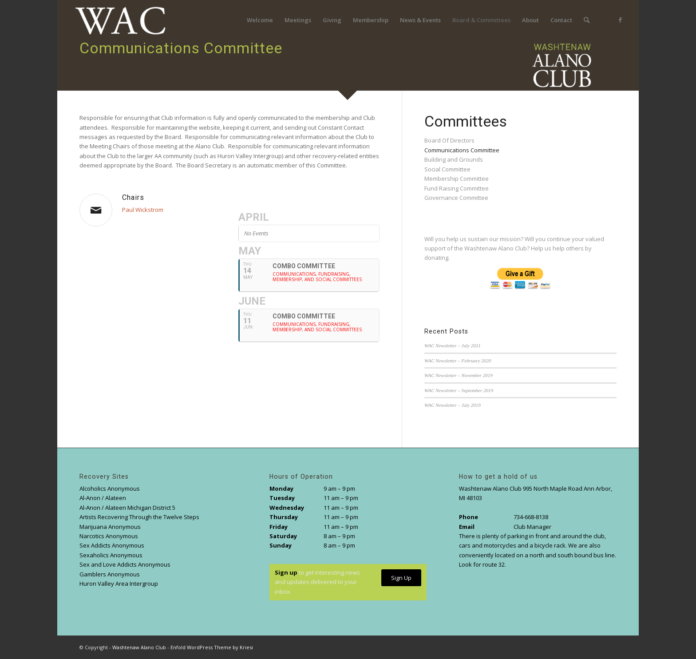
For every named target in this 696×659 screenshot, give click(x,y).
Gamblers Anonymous (109, 574)
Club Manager (532, 527)
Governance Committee (456, 198)
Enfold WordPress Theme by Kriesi (211, 647)
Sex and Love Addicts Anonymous (124, 564)
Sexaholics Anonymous (110, 555)
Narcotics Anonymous (108, 536)
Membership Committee (456, 179)
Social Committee (447, 169)
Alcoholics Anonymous (109, 488)
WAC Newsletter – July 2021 (452, 345)
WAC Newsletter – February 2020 (457, 360)
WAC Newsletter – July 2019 (452, 405)
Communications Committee (461, 150)
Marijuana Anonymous (110, 527)
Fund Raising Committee (456, 188)
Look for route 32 (482, 564)
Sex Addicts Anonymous (111, 545)
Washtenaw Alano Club (139, 647)
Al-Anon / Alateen (102, 498)
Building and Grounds (453, 159)
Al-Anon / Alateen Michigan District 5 (127, 508)
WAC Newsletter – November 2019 (458, 375)
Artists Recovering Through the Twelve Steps (139, 517)
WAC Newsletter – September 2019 (458, 390)
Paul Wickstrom (142, 210)
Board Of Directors (449, 140)
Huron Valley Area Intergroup (118, 584)
